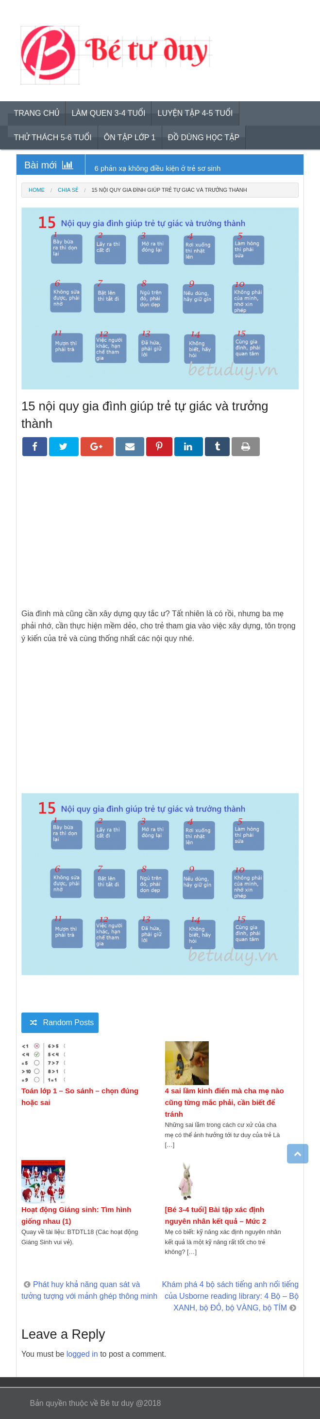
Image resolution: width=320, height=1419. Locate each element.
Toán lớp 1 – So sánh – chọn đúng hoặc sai (79, 1096)
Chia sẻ (68, 190)
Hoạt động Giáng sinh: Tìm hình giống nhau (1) (76, 1215)
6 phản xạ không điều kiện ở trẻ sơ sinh (158, 168)
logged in (82, 1354)
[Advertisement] (160, 539)
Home (37, 190)
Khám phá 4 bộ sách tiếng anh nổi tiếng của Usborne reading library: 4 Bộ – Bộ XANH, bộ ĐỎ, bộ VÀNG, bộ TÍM (230, 1296)
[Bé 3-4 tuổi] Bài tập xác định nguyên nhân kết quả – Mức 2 (216, 1215)
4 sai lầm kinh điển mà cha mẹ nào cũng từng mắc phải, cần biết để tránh (224, 1102)
